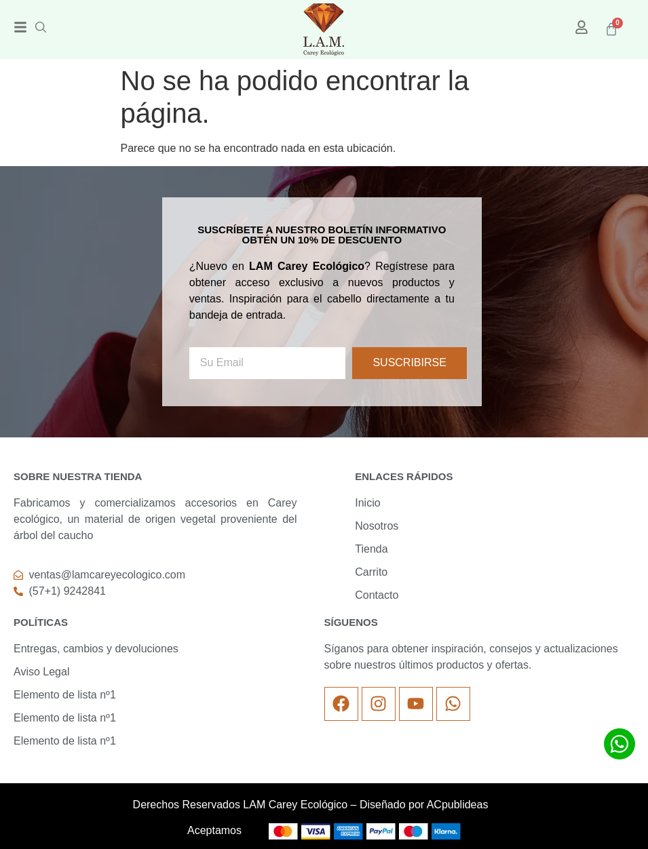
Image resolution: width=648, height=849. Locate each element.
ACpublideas (458, 804)
